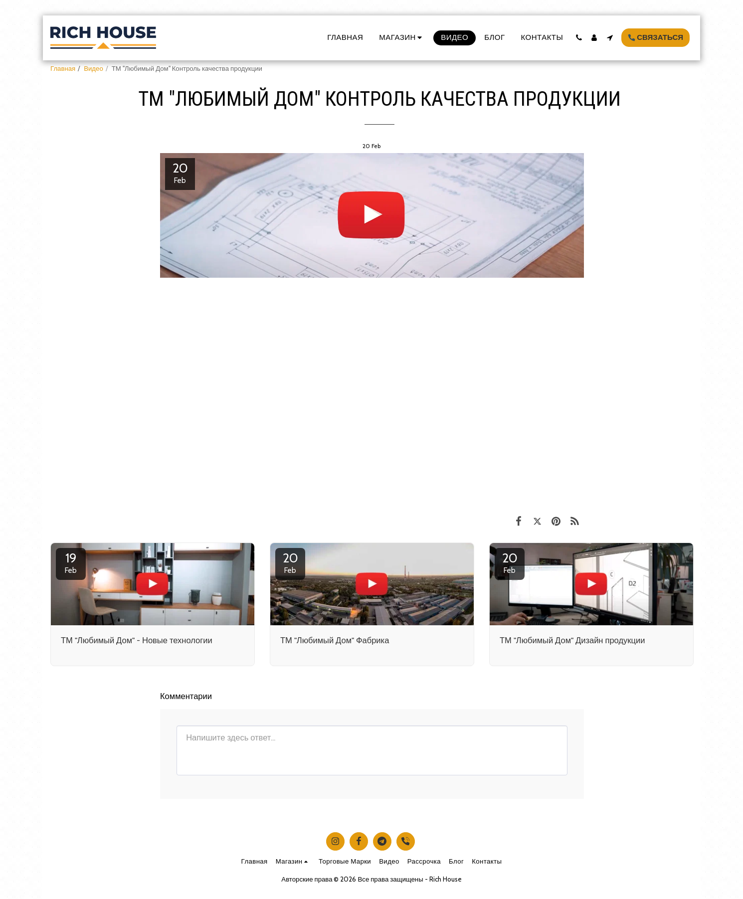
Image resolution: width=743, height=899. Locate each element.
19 (71, 562)
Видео (93, 68)
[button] (578, 37)
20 (290, 562)
